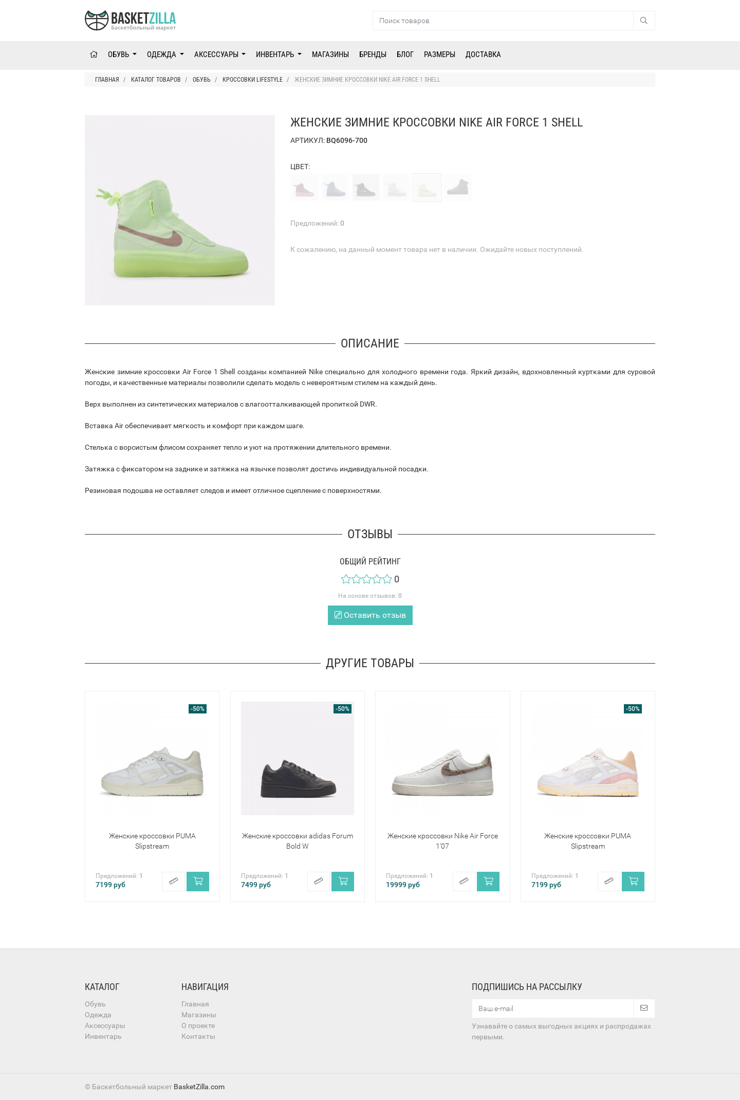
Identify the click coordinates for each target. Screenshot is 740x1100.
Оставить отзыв (370, 615)
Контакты (198, 1036)
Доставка (483, 54)
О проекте (198, 1025)
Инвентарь (275, 54)
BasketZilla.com (199, 1087)
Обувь (119, 54)
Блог (405, 54)
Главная (195, 1004)
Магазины (330, 54)
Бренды (372, 54)
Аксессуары (217, 54)
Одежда (162, 54)
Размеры (439, 54)
